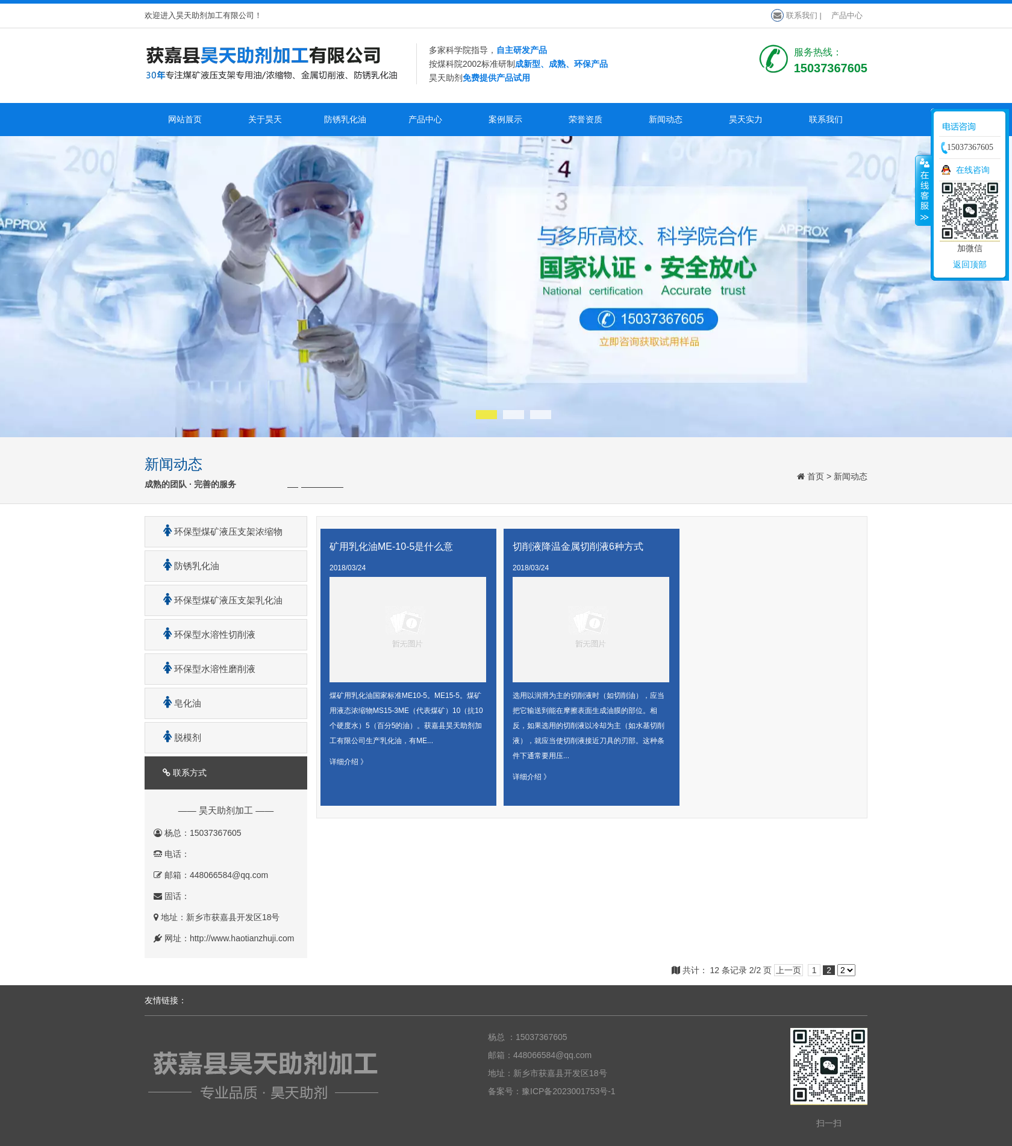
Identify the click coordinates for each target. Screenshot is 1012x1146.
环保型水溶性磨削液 (204, 669)
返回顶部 (970, 264)
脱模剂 (177, 737)
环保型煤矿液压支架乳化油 (218, 600)
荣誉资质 (585, 119)
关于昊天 (265, 119)
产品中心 (847, 15)
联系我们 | (796, 15)
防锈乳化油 (345, 119)
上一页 (788, 970)
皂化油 (177, 703)
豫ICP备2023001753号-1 (569, 1091)
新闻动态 (665, 119)
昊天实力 (746, 119)
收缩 (923, 190)
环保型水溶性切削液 (204, 634)
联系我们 (826, 119)
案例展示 (505, 119)
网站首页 (185, 119)
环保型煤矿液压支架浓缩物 (218, 531)
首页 (815, 476)
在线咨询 (973, 170)
